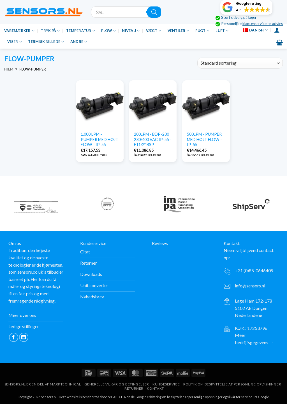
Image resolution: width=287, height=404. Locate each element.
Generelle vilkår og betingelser (116, 384)
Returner (134, 388)
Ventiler (178, 30)
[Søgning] (154, 12)
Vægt (153, 30)
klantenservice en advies (262, 23)
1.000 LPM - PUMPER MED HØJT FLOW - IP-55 (99, 139)
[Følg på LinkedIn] (23, 337)
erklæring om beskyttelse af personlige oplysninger (185, 397)
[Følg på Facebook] (13, 337)
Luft (222, 30)
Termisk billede (46, 41)
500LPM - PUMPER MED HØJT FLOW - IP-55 (204, 139)
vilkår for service (239, 397)
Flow (108, 30)
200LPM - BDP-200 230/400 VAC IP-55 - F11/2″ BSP (153, 139)
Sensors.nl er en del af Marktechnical (42, 384)
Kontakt (155, 388)
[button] (246, 7)
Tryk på (50, 30)
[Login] (277, 30)
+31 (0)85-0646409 (254, 270)
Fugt (202, 30)
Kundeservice (166, 384)
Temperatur (80, 30)
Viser (14, 41)
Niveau (131, 30)
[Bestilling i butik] (240, 63)
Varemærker (19, 30)
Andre (78, 41)
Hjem (8, 69)
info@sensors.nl (250, 285)
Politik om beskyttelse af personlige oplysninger (232, 384)
